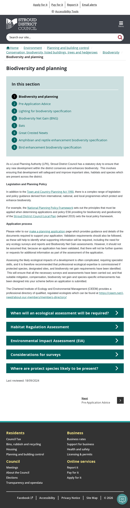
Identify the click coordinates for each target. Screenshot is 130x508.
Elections (12, 477)
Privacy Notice (70, 498)
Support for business (80, 444)
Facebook (23, 498)
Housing (11, 449)
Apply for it (40, 5)
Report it (72, 5)
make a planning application (47, 231)
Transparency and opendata (24, 483)
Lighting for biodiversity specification (45, 111)
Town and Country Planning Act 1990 (50, 192)
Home (14, 48)
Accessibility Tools (67, 11)
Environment (33, 48)
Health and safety (78, 449)
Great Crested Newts (33, 133)
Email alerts (89, 5)
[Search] (120, 37)
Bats (22, 126)
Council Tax (13, 439)
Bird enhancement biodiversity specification (50, 147)
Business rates (76, 439)
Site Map (92, 498)
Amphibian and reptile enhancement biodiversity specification (63, 140)
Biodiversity (111, 52)
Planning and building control (68, 48)
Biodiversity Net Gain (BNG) (38, 118)
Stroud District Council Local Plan (35, 216)
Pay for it (57, 5)
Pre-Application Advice (35, 104)
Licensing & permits (79, 454)
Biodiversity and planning (38, 97)
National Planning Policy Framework (50, 208)
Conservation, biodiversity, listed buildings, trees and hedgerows (52, 52)
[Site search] (61, 37)
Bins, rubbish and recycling (23, 444)
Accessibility (47, 498)
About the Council (17, 472)
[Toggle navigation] (121, 24)
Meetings (12, 467)
